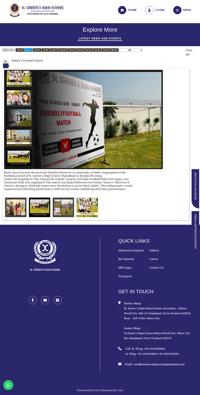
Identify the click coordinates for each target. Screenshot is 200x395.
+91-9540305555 (168, 354)
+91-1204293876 (147, 354)
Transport (125, 276)
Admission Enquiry (131, 250)
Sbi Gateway (126, 259)
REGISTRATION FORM (195, 186)
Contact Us (156, 267)
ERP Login (125, 267)
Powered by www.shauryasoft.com (100, 390)
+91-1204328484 (154, 349)
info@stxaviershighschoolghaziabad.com (159, 364)
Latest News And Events (100, 38)
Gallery (154, 250)
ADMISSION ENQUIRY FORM (195, 231)
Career (153, 259)
